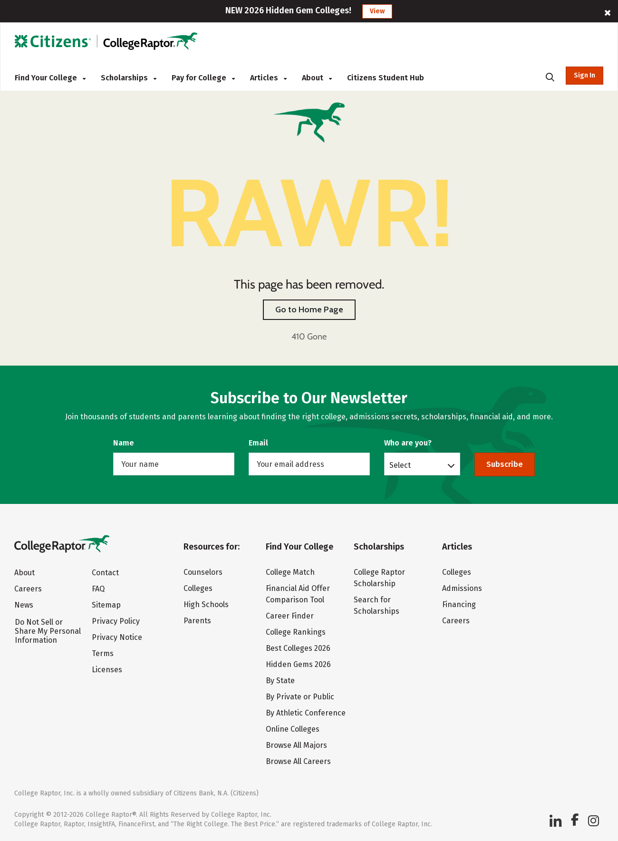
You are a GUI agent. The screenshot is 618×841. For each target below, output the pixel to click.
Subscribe (504, 464)
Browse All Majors (296, 745)
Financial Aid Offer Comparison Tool (298, 594)
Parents (197, 620)
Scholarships (128, 77)
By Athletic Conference (306, 712)
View (377, 11)
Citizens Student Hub (385, 77)
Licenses (107, 669)
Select (400, 465)
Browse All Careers (298, 761)
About (317, 77)
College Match (290, 572)
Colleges (197, 588)
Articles (268, 77)
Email (258, 442)
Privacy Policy (116, 621)
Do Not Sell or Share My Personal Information (48, 631)
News (23, 604)
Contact (105, 572)
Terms (103, 653)
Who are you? (408, 442)
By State (280, 680)
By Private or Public (300, 696)
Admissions (462, 588)
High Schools (206, 604)
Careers (28, 588)
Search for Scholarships (376, 605)
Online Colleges (292, 729)
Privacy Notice (117, 637)
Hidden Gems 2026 (298, 664)
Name (123, 442)
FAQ (98, 588)
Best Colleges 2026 (298, 648)
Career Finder (290, 615)
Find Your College (50, 77)
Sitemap (106, 604)
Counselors (202, 572)
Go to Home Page (309, 309)
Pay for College (203, 77)
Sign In (584, 75)
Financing (459, 604)
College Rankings (296, 632)
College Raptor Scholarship (379, 578)
